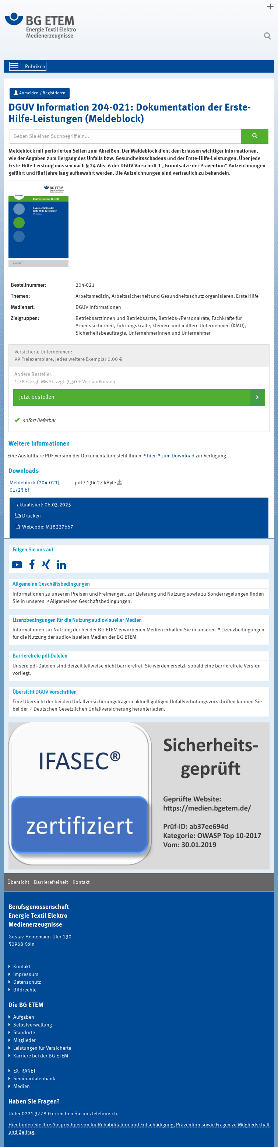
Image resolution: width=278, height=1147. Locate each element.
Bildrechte (24, 990)
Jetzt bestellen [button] (36, 397)
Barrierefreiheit (51, 882)
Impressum (25, 974)
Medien (21, 1086)
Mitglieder (24, 1040)
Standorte (24, 1032)
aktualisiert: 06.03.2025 (44, 505)
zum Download (177, 456)
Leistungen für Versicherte (42, 1048)
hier (152, 456)
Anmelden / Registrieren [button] (40, 92)
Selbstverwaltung (32, 1025)
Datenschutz (27, 982)
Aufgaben (23, 1017)
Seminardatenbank (34, 1078)
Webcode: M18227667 (47, 527)
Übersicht (18, 882)
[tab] (139, 397)
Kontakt (81, 882)
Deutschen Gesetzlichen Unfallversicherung (82, 709)
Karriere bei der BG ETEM (40, 1056)
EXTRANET (24, 1071)
